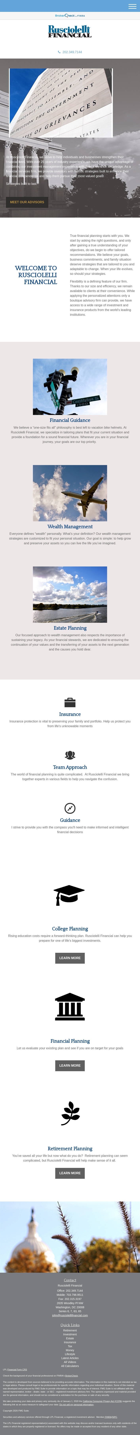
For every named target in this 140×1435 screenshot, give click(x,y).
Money (70, 1350)
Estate (70, 1338)
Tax (70, 1346)
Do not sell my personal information (76, 1404)
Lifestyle (70, 1354)
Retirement (70, 1330)
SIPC (114, 1417)
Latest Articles (70, 1358)
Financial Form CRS (17, 1369)
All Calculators (70, 1366)
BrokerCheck (71, 1375)
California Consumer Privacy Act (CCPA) (102, 1401)
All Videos (70, 1362)
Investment (70, 1334)
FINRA (107, 1417)
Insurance (70, 1342)
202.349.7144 (70, 52)
